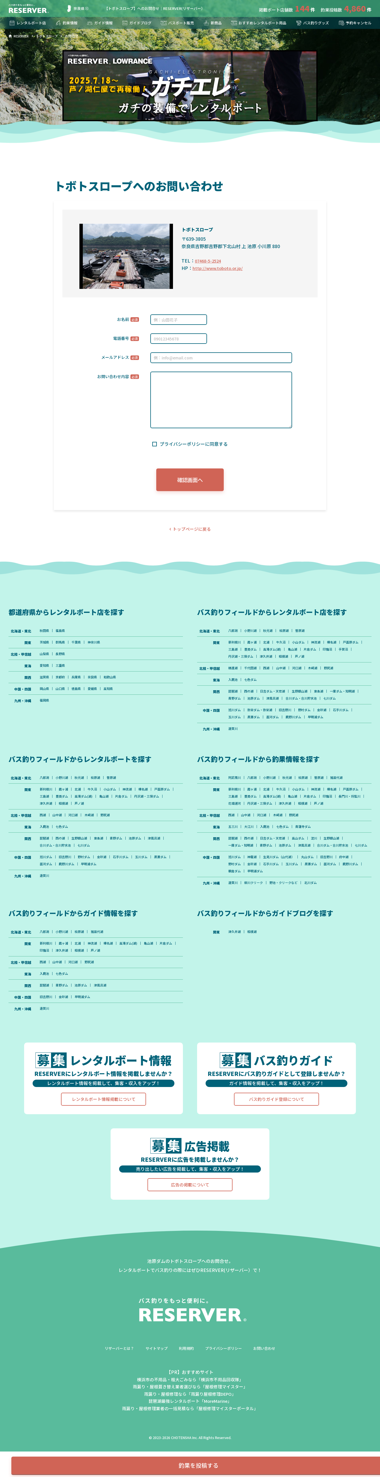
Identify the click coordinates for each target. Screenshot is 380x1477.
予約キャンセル (353, 23)
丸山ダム (314, 894)
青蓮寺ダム (309, 855)
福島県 (62, 634)
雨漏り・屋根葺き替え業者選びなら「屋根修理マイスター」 (190, 1430)
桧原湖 (289, 634)
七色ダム (252, 686)
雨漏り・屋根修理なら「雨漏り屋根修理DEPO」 (190, 1437)
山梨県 (45, 658)
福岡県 (45, 707)
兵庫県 (79, 683)
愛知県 (45, 671)
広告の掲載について (190, 1228)
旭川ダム (235, 726)
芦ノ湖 (340, 662)
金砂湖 (330, 726)
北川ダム (317, 922)
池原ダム (290, 706)
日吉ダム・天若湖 (276, 698)
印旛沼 (233, 662)
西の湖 (251, 698)
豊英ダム (276, 654)
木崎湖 (320, 674)
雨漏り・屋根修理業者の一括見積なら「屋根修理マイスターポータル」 (190, 1452)
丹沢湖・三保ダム (276, 662)
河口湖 (302, 674)
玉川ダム (235, 733)
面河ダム (276, 733)
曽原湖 (306, 634)
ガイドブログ (136, 23)
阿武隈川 (235, 795)
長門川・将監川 (257, 823)
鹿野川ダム (298, 733)
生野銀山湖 (305, 698)
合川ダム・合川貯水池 (342, 706)
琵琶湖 (233, 698)
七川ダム (235, 713)
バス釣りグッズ (311, 23)
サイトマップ (155, 1392)
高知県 (114, 695)
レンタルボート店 (28, 23)
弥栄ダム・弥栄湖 (262, 726)
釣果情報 (67, 23)
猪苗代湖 (345, 795)
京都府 (62, 683)
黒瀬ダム (256, 733)
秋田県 (45, 634)
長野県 (62, 658)
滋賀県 (45, 683)
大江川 (251, 855)
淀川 (321, 867)
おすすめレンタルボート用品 (257, 23)
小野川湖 (252, 634)
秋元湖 (271, 634)
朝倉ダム (259, 910)
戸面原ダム (236, 654)
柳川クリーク (256, 922)
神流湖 (323, 646)
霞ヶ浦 (254, 646)
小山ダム (304, 646)
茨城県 (45, 646)
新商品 (211, 23)
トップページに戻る (192, 531)
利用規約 (186, 1392)
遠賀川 (233, 745)
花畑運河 (283, 823)
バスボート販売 (176, 23)
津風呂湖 (311, 706)
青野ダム (269, 706)
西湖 (269, 674)
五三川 (233, 855)
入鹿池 (233, 686)
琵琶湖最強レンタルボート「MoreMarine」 (190, 1445)
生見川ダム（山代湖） (283, 894)
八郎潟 (233, 634)
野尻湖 (337, 674)
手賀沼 (251, 662)
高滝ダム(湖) (300, 654)
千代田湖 (252, 674)
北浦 (269, 646)
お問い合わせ (268, 1392)
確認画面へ (190, 480)
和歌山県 (116, 683)
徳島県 (79, 695)
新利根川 (235, 646)
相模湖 (323, 662)
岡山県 (45, 695)
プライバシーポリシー (225, 1392)
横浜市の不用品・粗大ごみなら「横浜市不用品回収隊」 (190, 1423)
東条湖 (326, 698)
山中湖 (285, 674)
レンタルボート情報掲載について (103, 1143)
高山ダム (304, 867)
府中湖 (354, 894)
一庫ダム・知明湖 (242, 706)
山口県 (62, 695)
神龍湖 (254, 894)
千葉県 (79, 646)
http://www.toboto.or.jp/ (219, 267)
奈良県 (75, 8)
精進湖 (233, 674)
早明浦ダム (323, 733)
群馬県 (62, 646)
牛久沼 (285, 646)
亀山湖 (322, 654)
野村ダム (311, 726)
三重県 (62, 671)
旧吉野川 (290, 726)
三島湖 (257, 654)
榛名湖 (340, 646)
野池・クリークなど (288, 922)
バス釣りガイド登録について (276, 1143)
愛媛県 (97, 695)
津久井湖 (304, 662)
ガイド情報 (99, 23)
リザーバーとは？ (116, 1392)
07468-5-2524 (209, 260)
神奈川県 (98, 646)
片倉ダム (341, 654)
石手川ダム (350, 726)
